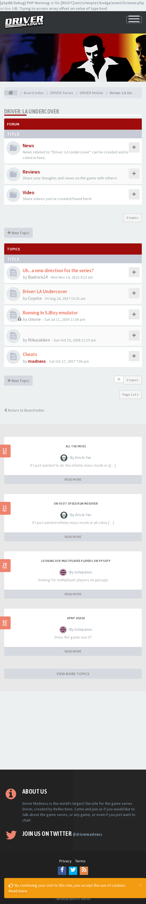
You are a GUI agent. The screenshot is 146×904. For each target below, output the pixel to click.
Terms (80, 860)
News (28, 146)
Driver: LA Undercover (31, 111)
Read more (18, 890)
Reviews (31, 172)
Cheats (30, 354)
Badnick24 (38, 277)
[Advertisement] (73, 730)
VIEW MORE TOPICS (73, 673)
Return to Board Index (24, 410)
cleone (34, 319)
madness (37, 361)
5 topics (132, 217)
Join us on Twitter (62, 833)
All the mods (76, 446)
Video (28, 192)
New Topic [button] (18, 232)
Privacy (65, 860)
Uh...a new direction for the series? (58, 270)
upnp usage (76, 618)
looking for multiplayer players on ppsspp (75, 561)
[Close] (140, 885)
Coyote (35, 298)
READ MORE (73, 479)
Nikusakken (39, 340)
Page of (130, 394)
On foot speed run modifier (76, 504)
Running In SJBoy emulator (50, 313)
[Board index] (10, 92)
